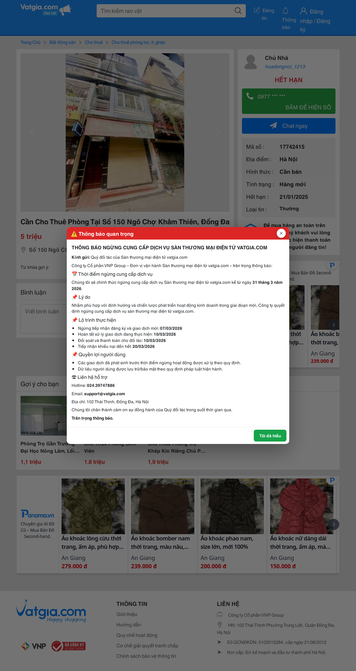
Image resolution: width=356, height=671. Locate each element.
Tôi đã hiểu (270, 435)
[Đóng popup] (281, 233)
